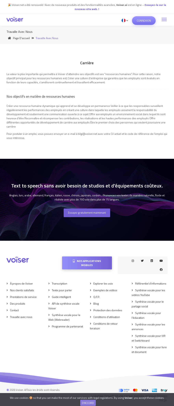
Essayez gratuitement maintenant (87, 213)
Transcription (59, 283)
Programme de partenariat (67, 326)
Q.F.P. (96, 297)
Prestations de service (23, 297)
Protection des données (107, 310)
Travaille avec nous (21, 317)
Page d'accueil (18, 38)
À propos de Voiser (21, 283)
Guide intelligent (61, 297)
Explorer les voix (103, 283)
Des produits (17, 303)
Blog (96, 303)
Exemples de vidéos (105, 290)
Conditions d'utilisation (106, 317)
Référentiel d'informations (150, 283)
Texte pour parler (62, 290)
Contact (14, 310)
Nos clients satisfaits (22, 290)
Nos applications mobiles (87, 263)
